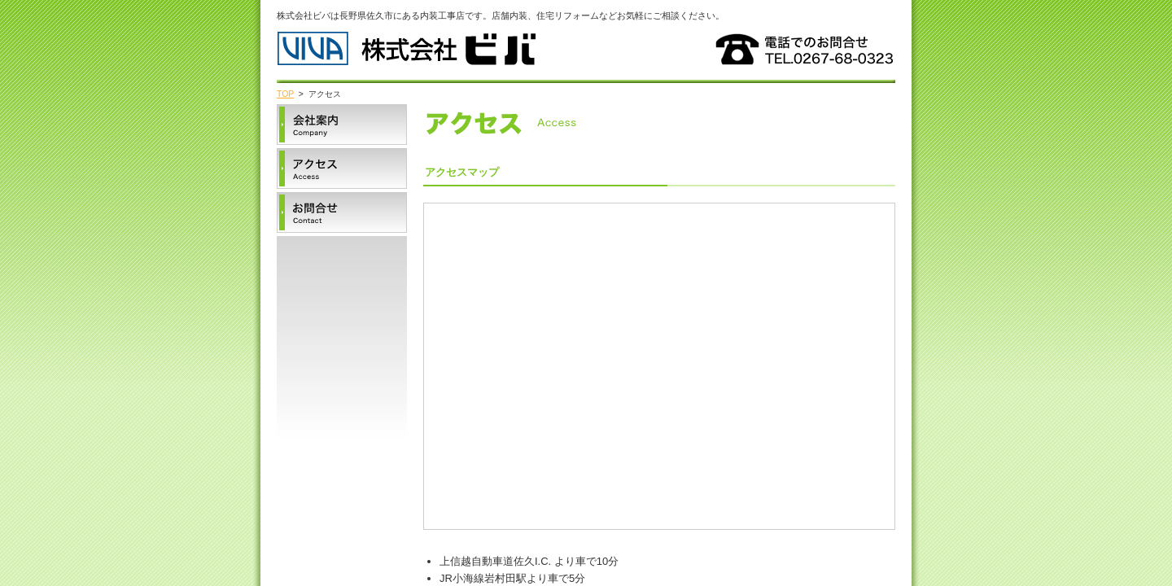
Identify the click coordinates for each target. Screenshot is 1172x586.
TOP (285, 94)
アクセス (342, 168)
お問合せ (342, 212)
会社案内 (342, 124)
